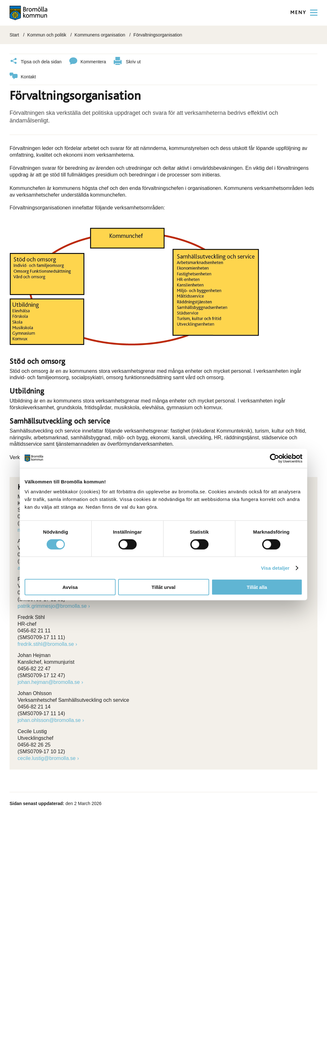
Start (14, 34)
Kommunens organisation (99, 34)
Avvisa (70, 587)
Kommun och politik (46, 34)
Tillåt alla (257, 587)
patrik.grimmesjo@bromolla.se (52, 605)
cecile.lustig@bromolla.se (47, 758)
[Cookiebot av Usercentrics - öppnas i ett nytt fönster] (274, 458)
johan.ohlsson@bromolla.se (49, 720)
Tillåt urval (164, 587)
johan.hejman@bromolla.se (49, 682)
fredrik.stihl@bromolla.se (46, 643)
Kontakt (23, 77)
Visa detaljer (275, 567)
